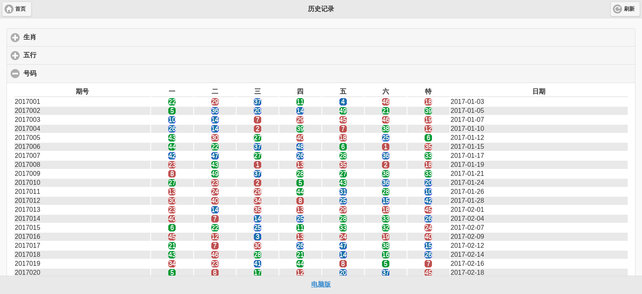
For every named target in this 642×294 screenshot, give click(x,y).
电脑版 (321, 284)
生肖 (68, 36)
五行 (68, 54)
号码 (69, 73)
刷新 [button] (629, 9)
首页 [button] (20, 9)
